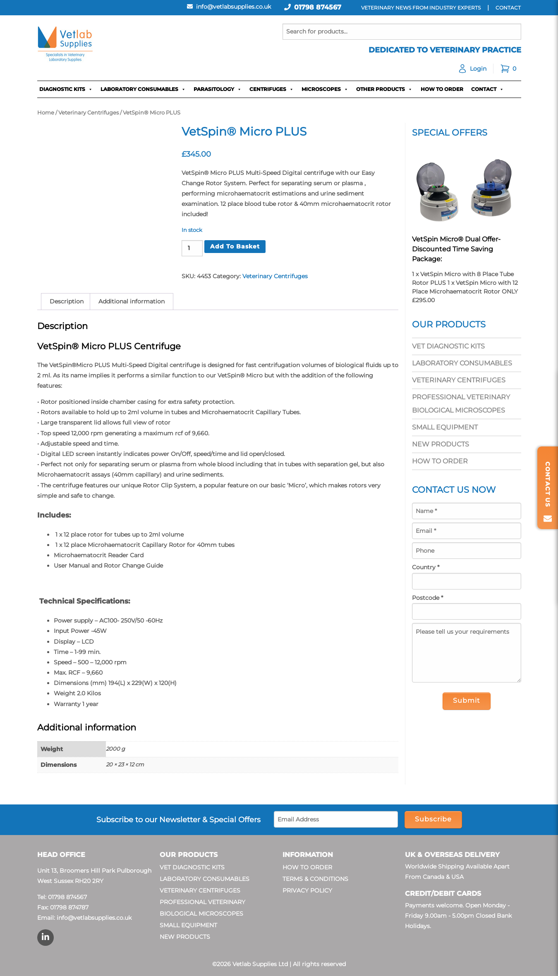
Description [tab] (67, 301)
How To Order (442, 89)
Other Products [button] (384, 89)
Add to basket (235, 246)
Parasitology (218, 89)
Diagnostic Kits (66, 89)
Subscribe (433, 819)
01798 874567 (317, 7)
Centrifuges (271, 89)
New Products (440, 444)
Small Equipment (445, 427)
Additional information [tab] (131, 301)
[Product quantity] (192, 248)
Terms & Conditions (315, 879)
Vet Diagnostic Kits (448, 346)
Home (45, 113)
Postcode (427, 597)
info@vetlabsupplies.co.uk (94, 917)
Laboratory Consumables (143, 89)
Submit (466, 700)
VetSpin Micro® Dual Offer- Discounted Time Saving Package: (456, 249)
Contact (487, 89)
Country (425, 567)
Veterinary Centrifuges (88, 113)
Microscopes (325, 89)
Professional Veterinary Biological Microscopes (461, 403)
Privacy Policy (307, 890)
